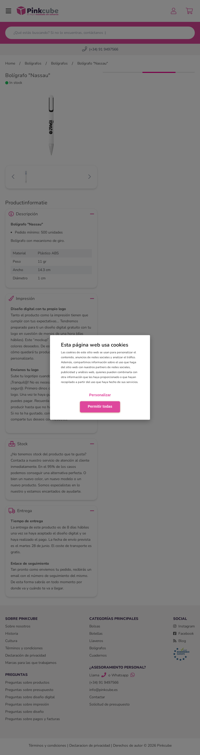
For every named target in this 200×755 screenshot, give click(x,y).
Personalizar (100, 395)
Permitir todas (100, 406)
